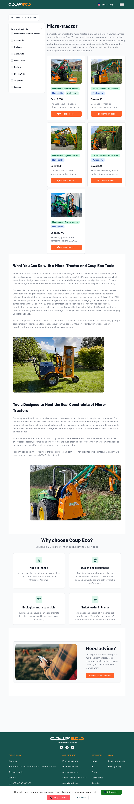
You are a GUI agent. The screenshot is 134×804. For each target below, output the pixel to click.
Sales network (16, 772)
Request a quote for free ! (100, 675)
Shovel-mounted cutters (74, 777)
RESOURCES (97, 755)
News (94, 760)
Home (17, 17)
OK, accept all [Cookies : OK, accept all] (113, 792)
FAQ (93, 766)
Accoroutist (19, 40)
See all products (70, 783)
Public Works (19, 74)
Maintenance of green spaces (27, 33)
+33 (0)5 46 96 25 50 (22, 783)
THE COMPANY (15, 755)
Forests (17, 87)
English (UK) (105, 4)
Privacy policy (114, 766)
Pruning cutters (70, 760)
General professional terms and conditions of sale (33, 766)
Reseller (96, 783)
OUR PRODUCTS (69, 755)
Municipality (19, 60)
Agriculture (19, 54)
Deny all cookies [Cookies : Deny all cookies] (61, 797)
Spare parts (97, 777)
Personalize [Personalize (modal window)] (81, 797)
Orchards (18, 47)
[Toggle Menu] (122, 4)
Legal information (116, 760)
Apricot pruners (70, 772)
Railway (17, 67)
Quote (94, 772)
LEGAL (111, 755)
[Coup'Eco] (20, 4)
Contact (12, 777)
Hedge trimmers (70, 766)
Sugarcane (18, 80)
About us (13, 760)
